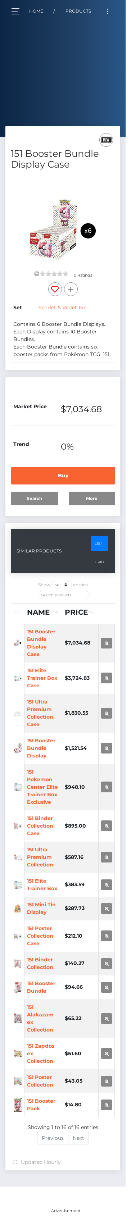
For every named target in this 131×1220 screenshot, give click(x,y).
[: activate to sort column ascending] (17, 614)
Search (34, 498)
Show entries (63, 585)
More (92, 498)
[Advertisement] (65, 1196)
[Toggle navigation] (107, 11)
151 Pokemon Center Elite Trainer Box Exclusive (42, 787)
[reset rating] (37, 274)
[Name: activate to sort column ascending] (43, 614)
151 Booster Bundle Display (41, 748)
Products (78, 11)
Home (36, 11)
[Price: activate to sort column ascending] (80, 614)
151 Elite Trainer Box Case (42, 678)
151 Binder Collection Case (40, 826)
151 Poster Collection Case (40, 936)
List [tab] (98, 543)
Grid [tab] (99, 562)
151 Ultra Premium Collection (40, 857)
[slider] (54, 274)
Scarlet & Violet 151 (62, 307)
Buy (63, 475)
